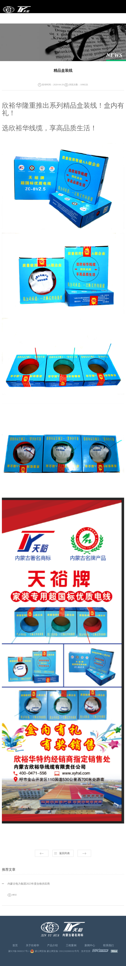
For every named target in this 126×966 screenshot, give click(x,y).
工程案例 (71, 945)
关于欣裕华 (32, 945)
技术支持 (85, 951)
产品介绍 (52, 945)
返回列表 (64, 853)
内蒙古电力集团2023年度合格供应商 (29, 883)
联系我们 (108, 945)
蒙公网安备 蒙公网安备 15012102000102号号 (57, 951)
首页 (15, 945)
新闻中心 (90, 945)
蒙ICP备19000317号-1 (19, 951)
